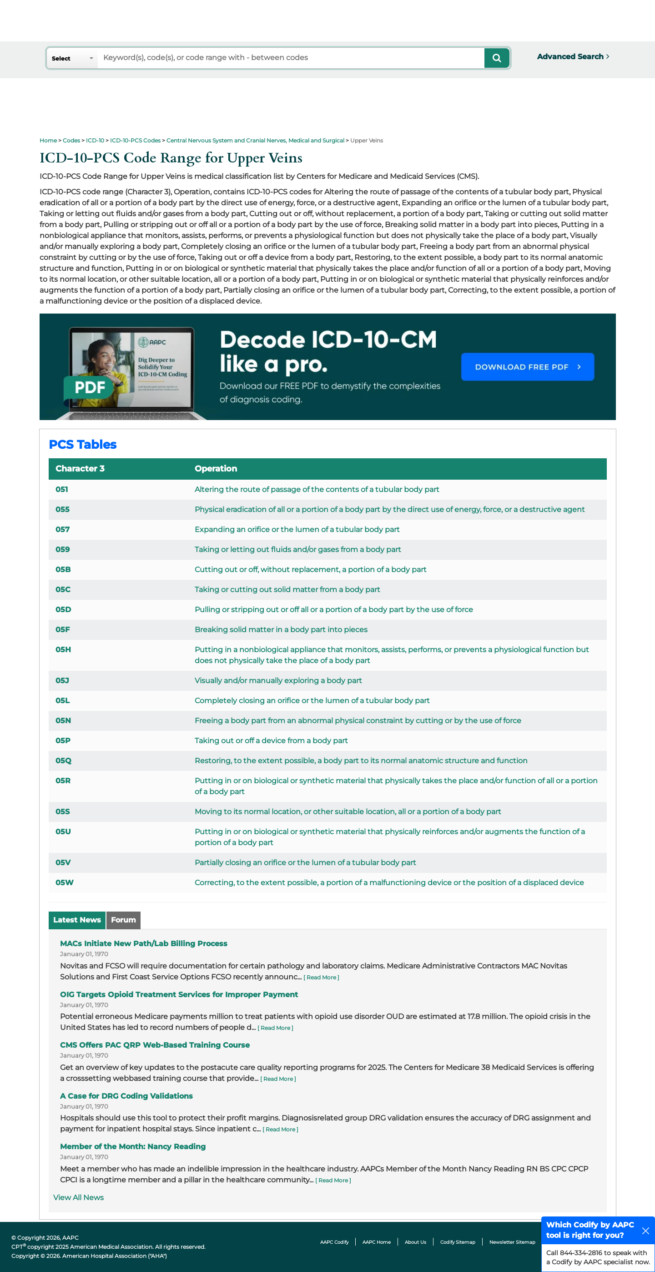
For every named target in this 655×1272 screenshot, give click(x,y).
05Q (63, 760)
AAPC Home (377, 1242)
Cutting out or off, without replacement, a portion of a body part (311, 569)
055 (62, 509)
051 (61, 489)
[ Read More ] (321, 977)
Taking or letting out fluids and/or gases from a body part (298, 549)
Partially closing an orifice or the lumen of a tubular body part (305, 862)
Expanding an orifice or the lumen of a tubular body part (297, 529)
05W (64, 882)
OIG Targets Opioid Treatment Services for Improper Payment (179, 994)
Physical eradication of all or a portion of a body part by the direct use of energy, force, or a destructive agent (390, 509)
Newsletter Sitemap (512, 1242)
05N (63, 720)
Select (61, 58)
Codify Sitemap (457, 1242)
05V (63, 862)
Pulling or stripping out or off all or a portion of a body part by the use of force (334, 609)
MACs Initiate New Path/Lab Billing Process (143, 943)
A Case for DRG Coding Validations (126, 1096)
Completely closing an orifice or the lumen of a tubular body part (312, 700)
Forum (123, 920)
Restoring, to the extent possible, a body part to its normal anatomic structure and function (361, 760)
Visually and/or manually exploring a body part (278, 680)
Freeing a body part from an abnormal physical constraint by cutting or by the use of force (358, 720)
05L (62, 700)
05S (62, 811)
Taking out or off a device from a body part (271, 740)
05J (62, 680)
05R (63, 780)
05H (63, 649)
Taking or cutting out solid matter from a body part (287, 589)
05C (63, 589)
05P (63, 740)
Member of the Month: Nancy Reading (133, 1146)
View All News (78, 1197)
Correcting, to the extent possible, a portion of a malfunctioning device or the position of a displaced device (389, 882)
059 (62, 549)
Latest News (77, 920)
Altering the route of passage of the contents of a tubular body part (317, 489)
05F (62, 629)
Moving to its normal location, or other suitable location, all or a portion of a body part (348, 811)
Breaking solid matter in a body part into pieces (281, 629)
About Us (415, 1242)
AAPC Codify (334, 1242)
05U (63, 831)
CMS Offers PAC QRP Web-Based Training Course (155, 1045)
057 (62, 529)
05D (63, 609)
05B (63, 569)
